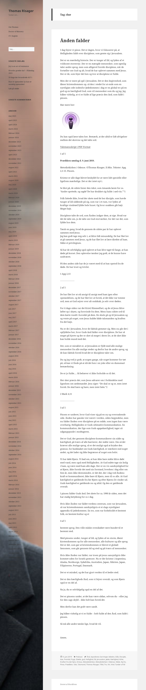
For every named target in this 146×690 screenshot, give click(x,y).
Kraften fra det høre (68, 662)
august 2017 (13, 304)
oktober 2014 (14, 450)
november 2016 (15, 343)
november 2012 (15, 549)
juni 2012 (12, 570)
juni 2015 (12, 416)
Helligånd (89, 659)
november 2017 (15, 292)
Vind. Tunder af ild (118, 664)
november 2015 (15, 394)
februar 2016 (14, 381)
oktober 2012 (14, 553)
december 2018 (15, 253)
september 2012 (15, 557)
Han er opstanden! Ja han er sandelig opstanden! (20, 82)
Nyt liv (123, 662)
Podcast (12, 595)
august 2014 (13, 459)
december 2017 (15, 287)
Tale (75, 664)
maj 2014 (12, 472)
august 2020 (13, 180)
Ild (95, 659)
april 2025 (13, 120)
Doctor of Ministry (16, 31)
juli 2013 (12, 514)
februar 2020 (14, 197)
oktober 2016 (14, 347)
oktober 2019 (14, 214)
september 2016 (15, 352)
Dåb (117, 657)
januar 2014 (14, 489)
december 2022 (15, 159)
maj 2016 (12, 369)
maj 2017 (12, 317)
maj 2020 (12, 184)
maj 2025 (12, 116)
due (61, 659)
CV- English (13, 36)
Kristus (79, 662)
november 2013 (15, 497)
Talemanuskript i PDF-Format (75, 146)
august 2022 (13, 167)
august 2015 (13, 407)
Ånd (88, 657)
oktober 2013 (14, 501)
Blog (10, 586)
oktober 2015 (14, 399)
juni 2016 (12, 364)
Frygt (73, 659)
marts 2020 (13, 193)
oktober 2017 (14, 296)
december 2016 (15, 339)
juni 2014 (12, 467)
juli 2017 (12, 309)
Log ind (12, 616)
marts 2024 (13, 129)
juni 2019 (12, 227)
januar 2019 (14, 249)
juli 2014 (12, 463)
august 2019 (13, 223)
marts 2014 (13, 480)
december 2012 (15, 544)
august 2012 (13, 561)
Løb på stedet (14, 88)
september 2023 (15, 150)
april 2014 (13, 476)
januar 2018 (14, 283)
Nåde (118, 662)
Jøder (108, 659)
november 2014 (15, 446)
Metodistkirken (89, 662)
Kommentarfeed (15, 624)
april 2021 (13, 172)
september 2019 (15, 219)
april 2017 (13, 322)
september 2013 (15, 506)
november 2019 (15, 210)
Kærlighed (114, 659)
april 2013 (13, 527)
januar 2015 (14, 437)
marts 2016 (13, 377)
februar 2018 (14, 279)
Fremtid (67, 659)
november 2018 (15, 257)
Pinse (62, 664)
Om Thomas (13, 27)
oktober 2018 (14, 262)
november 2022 (15, 163)
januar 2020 (14, 202)
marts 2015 (13, 429)
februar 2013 (14, 536)
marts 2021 (13, 176)
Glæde (78, 659)
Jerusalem (101, 659)
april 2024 (13, 124)
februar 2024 (14, 133)
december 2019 (15, 206)
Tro (105, 664)
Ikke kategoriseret (16, 591)
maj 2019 (12, 231)
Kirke (121, 659)
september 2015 (15, 403)
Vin (109, 664)
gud (83, 659)
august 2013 (13, 510)
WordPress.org (14, 628)
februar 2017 (14, 330)
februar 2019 (14, 244)
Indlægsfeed (13, 620)
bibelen (111, 657)
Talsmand (81, 664)
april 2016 (13, 373)
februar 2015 (14, 433)
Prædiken (69, 664)
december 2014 (15, 442)
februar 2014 (14, 484)
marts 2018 (13, 274)
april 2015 (13, 424)
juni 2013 (12, 519)
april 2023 (13, 154)
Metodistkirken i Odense (105, 662)
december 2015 (15, 390)
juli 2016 (12, 360)
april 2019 (13, 236)
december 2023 (15, 142)
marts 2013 (13, 531)
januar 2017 (14, 334)
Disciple (122, 657)
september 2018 (15, 266)
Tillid (101, 664)
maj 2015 (12, 420)
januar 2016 (14, 386)
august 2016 (13, 356)
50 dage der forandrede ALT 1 (20, 77)
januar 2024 (14, 137)
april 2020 (13, 189)
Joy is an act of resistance (19, 66)
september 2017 (15, 300)
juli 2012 (12, 566)
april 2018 (13, 270)
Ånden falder (75, 40)
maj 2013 (12, 523)
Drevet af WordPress (68, 684)
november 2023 (15, 146)
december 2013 (15, 493)
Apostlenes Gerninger (99, 657)
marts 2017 (13, 326)
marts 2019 (13, 240)
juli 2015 (12, 411)
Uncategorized (14, 599)
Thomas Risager (21, 11)
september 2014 (15, 454)
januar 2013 (14, 540)
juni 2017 (12, 313)
